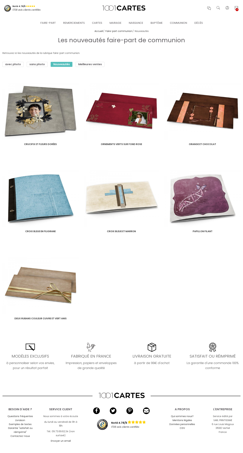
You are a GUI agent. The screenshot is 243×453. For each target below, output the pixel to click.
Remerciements (74, 19)
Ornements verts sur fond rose (121, 144)
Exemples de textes (20, 424)
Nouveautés (61, 64)
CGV (182, 428)
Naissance (136, 19)
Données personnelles (182, 424)
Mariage (115, 19)
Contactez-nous (20, 436)
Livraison (20, 420)
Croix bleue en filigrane (40, 231)
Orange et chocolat (202, 144)
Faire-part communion (118, 31)
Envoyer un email (61, 441)
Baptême (156, 19)
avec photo (13, 64)
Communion (178, 19)
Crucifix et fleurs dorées (40, 144)
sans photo (37, 64)
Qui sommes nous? (182, 416)
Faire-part (48, 19)
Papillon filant (202, 231)
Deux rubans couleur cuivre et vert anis (40, 318)
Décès (198, 19)
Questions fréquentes (20, 416)
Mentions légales (182, 420)
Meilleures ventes (90, 64)
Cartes (97, 19)
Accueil (99, 31)
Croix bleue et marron (121, 231)
